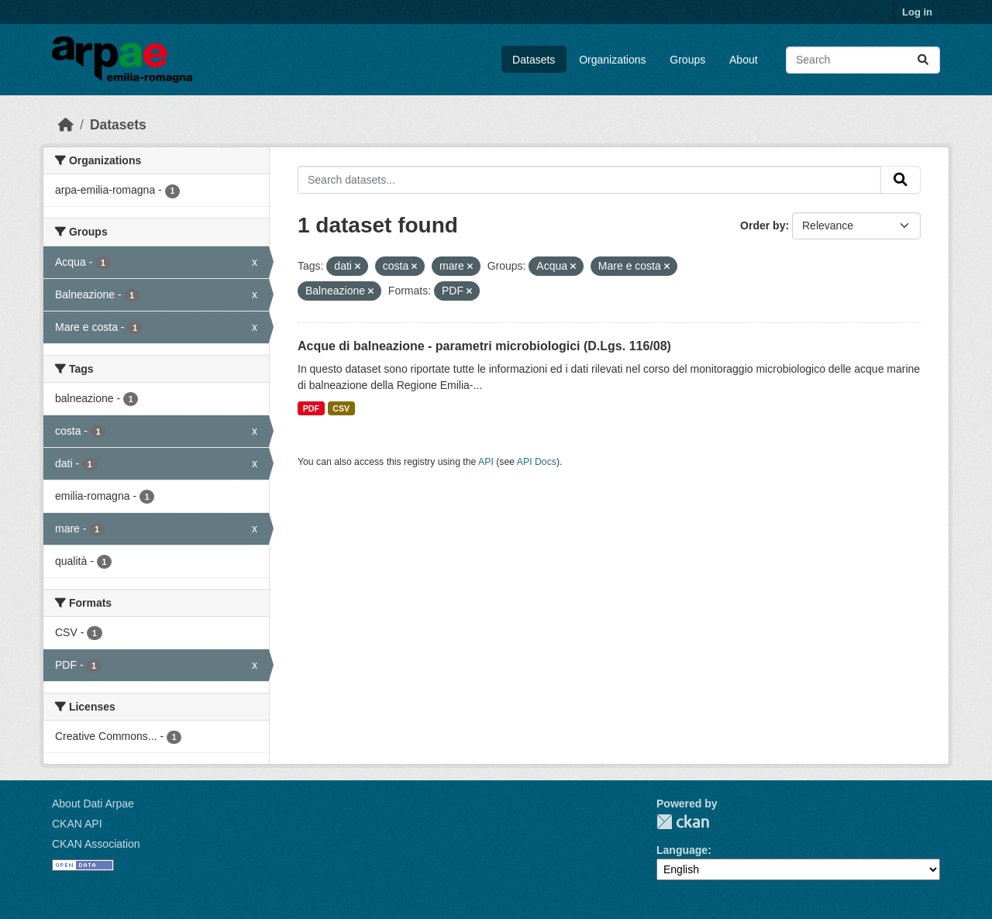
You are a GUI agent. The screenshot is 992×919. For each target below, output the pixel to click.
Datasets (533, 59)
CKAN (682, 822)
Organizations (612, 59)
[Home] (66, 125)
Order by (762, 225)
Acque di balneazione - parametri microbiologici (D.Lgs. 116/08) (484, 346)
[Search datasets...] (863, 60)
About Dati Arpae (93, 803)
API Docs (536, 461)
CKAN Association (96, 844)
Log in (917, 12)
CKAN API (77, 823)
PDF (311, 408)
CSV (341, 408)
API (486, 461)
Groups (687, 59)
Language (682, 850)
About (743, 59)
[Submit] (923, 60)
